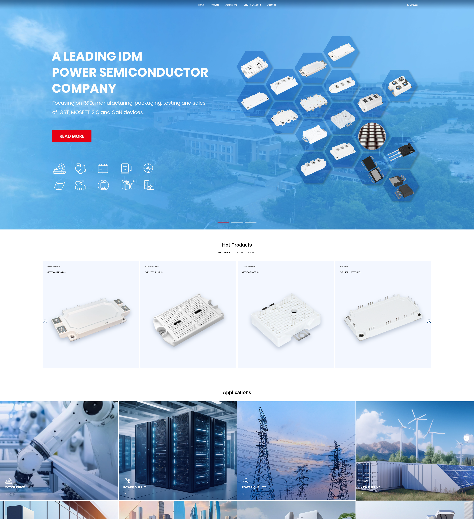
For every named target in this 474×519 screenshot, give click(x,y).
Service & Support (252, 5)
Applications (231, 5)
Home (201, 5)
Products (214, 5)
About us (271, 5)
